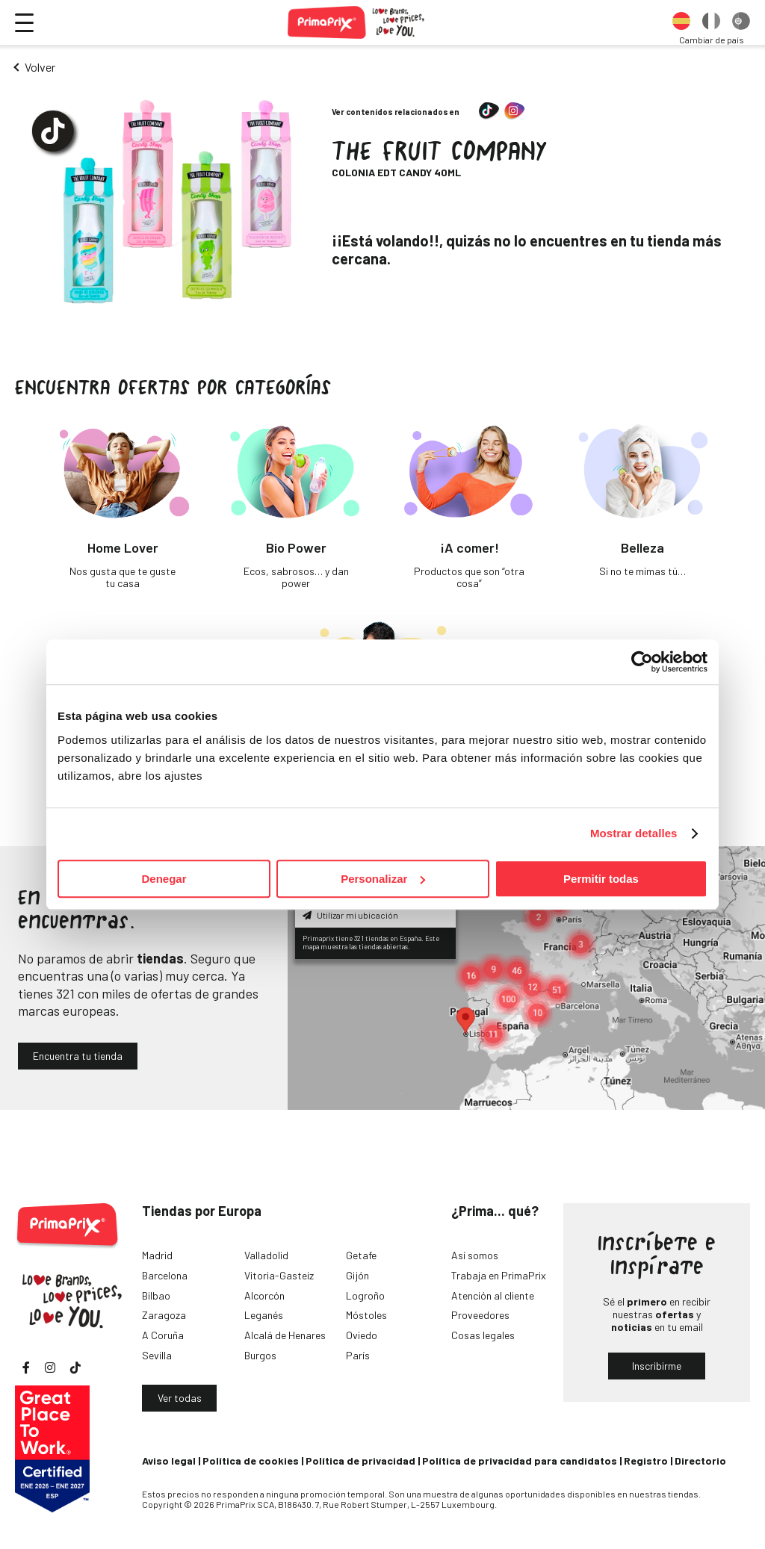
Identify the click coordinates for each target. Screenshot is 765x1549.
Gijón (357, 1275)
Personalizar (383, 878)
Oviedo (361, 1335)
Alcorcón (264, 1295)
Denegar (163, 878)
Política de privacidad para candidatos (519, 1460)
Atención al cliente (492, 1295)
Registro (646, 1460)
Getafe (361, 1255)
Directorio (700, 1460)
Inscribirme (656, 1365)
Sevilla (157, 1355)
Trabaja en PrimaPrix (498, 1275)
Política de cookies (250, 1460)
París (358, 1355)
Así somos (474, 1255)
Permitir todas (601, 878)
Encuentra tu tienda (78, 1055)
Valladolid (266, 1255)
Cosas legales (483, 1335)
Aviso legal (169, 1460)
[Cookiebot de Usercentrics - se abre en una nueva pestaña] (642, 662)
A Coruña (163, 1335)
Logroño (365, 1295)
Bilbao (156, 1295)
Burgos (260, 1355)
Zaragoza (164, 1315)
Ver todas (180, 1397)
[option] (681, 22)
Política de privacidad (360, 1460)
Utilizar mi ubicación (350, 915)
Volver (40, 67)
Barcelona (165, 1275)
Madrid (157, 1255)
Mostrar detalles (634, 833)
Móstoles (366, 1315)
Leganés (263, 1315)
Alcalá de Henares (285, 1335)
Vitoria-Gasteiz (279, 1275)
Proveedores (480, 1315)
